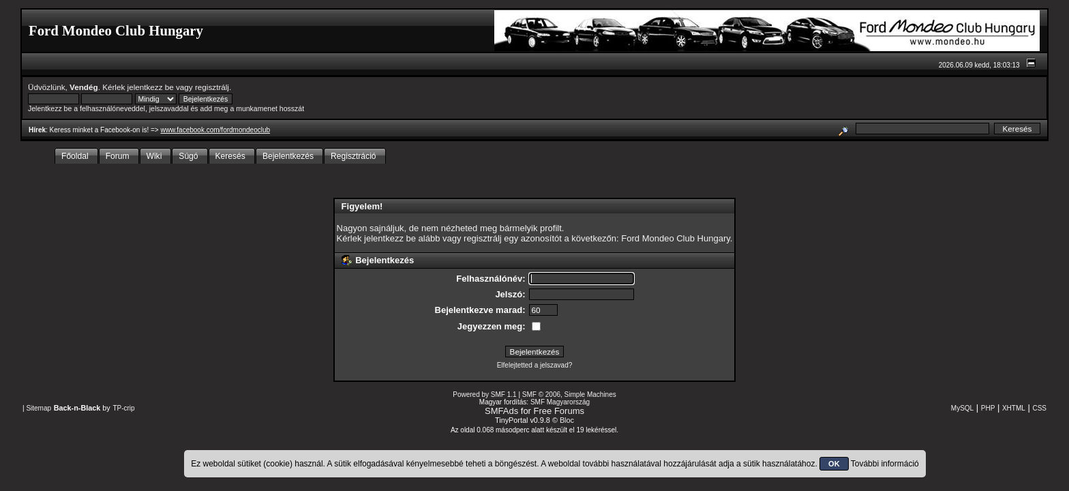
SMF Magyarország (560, 402)
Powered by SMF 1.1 (484, 394)
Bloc (567, 420)
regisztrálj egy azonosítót (513, 238)
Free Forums (559, 411)
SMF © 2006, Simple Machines (569, 394)
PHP (988, 408)
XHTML (1013, 408)
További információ (885, 463)
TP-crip (123, 408)
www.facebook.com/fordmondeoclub (215, 130)
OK (834, 464)
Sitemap (38, 408)
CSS (1039, 408)
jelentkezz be (150, 87)
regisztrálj (212, 87)
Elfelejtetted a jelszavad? (535, 365)
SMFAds (501, 411)
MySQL (962, 408)
